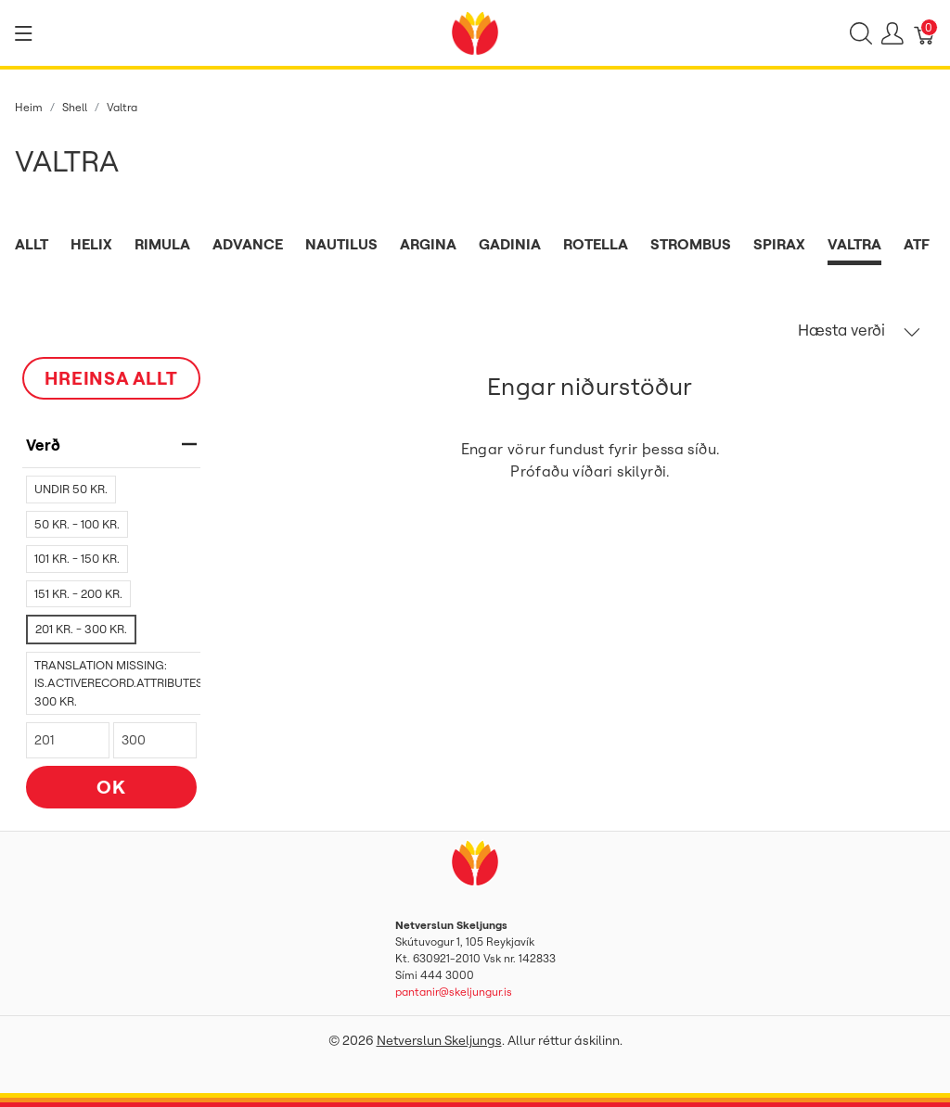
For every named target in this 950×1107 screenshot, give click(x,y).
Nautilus (341, 244)
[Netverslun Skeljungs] (475, 31)
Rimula (162, 244)
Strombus (690, 244)
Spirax (779, 244)
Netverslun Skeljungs (439, 1040)
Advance (247, 244)
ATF (917, 244)
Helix (91, 244)
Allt (31, 244)
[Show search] (861, 33)
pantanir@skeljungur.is (453, 992)
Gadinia (510, 244)
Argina (428, 244)
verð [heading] (111, 444)
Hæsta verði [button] (859, 330)
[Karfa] (925, 33)
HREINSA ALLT (111, 377)
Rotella (595, 244)
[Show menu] (23, 33)
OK (111, 786)
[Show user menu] (892, 33)
